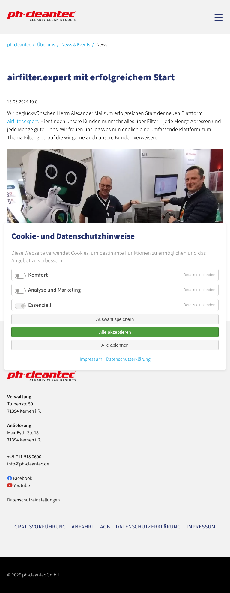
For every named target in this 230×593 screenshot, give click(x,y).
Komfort (38, 274)
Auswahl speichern (115, 319)
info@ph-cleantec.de (28, 464)
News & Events (75, 44)
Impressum (91, 359)
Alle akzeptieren (115, 332)
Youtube (18, 485)
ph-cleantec (19, 44)
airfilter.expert (22, 121)
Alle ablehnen (115, 345)
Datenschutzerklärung (128, 359)
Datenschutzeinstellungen (33, 500)
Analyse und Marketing (54, 289)
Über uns (46, 44)
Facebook (19, 478)
